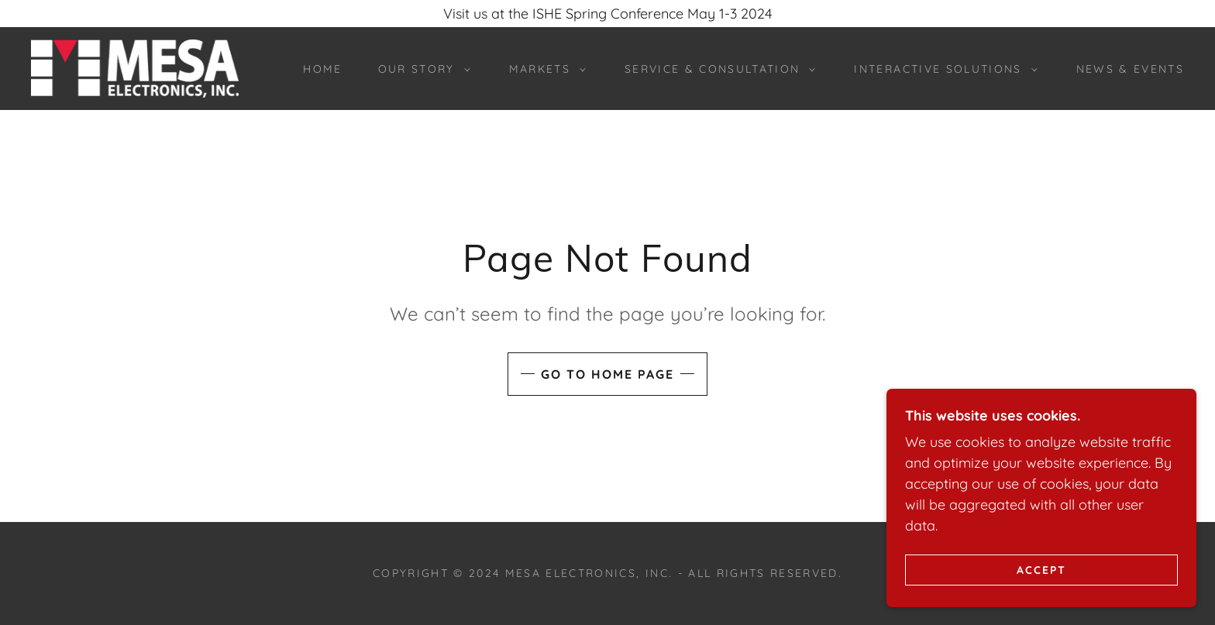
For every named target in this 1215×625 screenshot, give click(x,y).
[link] (135, 67)
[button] (420, 69)
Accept (1041, 569)
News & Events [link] (1130, 69)
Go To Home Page (607, 374)
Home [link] (322, 69)
